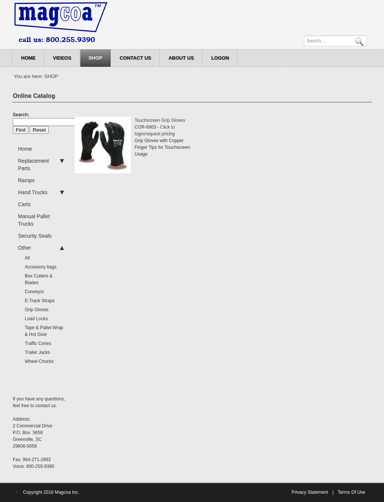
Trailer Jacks (37, 352)
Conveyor (34, 291)
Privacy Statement (309, 492)
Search (360, 41)
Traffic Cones (38, 343)
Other (41, 248)
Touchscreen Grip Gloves (160, 120)
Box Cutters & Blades (38, 279)
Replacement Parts (41, 164)
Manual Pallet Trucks (34, 220)
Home (25, 149)
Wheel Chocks (39, 361)
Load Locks (36, 318)
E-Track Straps (40, 300)
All (27, 258)
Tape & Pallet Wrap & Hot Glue (44, 331)
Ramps (26, 180)
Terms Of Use (351, 492)
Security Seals (34, 236)
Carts (24, 204)
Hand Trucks (41, 192)
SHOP (51, 76)
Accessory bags (41, 267)
